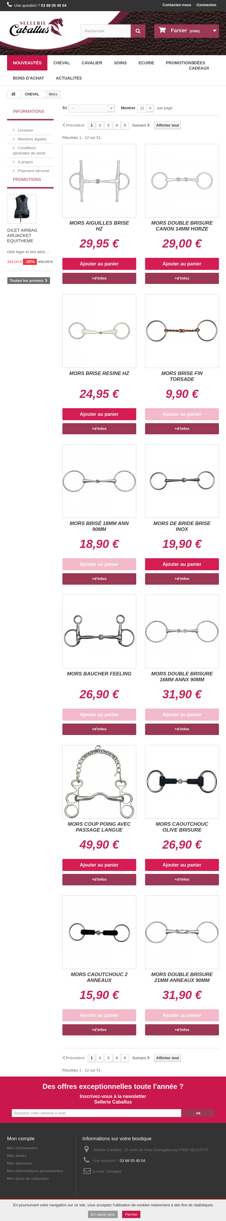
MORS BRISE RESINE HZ (99, 373)
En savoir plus (103, 1214)
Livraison (25, 128)
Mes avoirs (17, 1155)
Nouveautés (27, 62)
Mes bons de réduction (28, 1178)
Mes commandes (22, 1148)
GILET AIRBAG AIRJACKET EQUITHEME (22, 244)
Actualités (69, 78)
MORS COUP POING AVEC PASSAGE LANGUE (99, 827)
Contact (114, 1171)
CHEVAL (61, 62)
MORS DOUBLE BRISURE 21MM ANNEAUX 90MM (182, 977)
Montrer (128, 108)
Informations (28, 111)
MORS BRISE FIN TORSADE (181, 376)
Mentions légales (31, 136)
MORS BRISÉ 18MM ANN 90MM (99, 526)
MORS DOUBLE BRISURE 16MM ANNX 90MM (182, 676)
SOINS (120, 62)
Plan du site (49, 1189)
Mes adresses (19, 1163)
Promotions (27, 188)
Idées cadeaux (199, 65)
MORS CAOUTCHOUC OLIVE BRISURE (182, 827)
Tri (64, 108)
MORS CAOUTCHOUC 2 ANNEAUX (99, 977)
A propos (25, 159)
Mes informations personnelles (35, 1171)
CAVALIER (92, 62)
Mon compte (21, 1138)
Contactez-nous (176, 5)
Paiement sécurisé (33, 168)
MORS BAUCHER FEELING (99, 674)
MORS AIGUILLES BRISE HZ (99, 226)
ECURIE (146, 62)
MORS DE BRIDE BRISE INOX (182, 526)
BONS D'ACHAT (28, 78)
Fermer (131, 1214)
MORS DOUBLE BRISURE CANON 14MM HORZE (182, 226)
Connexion (206, 5)
